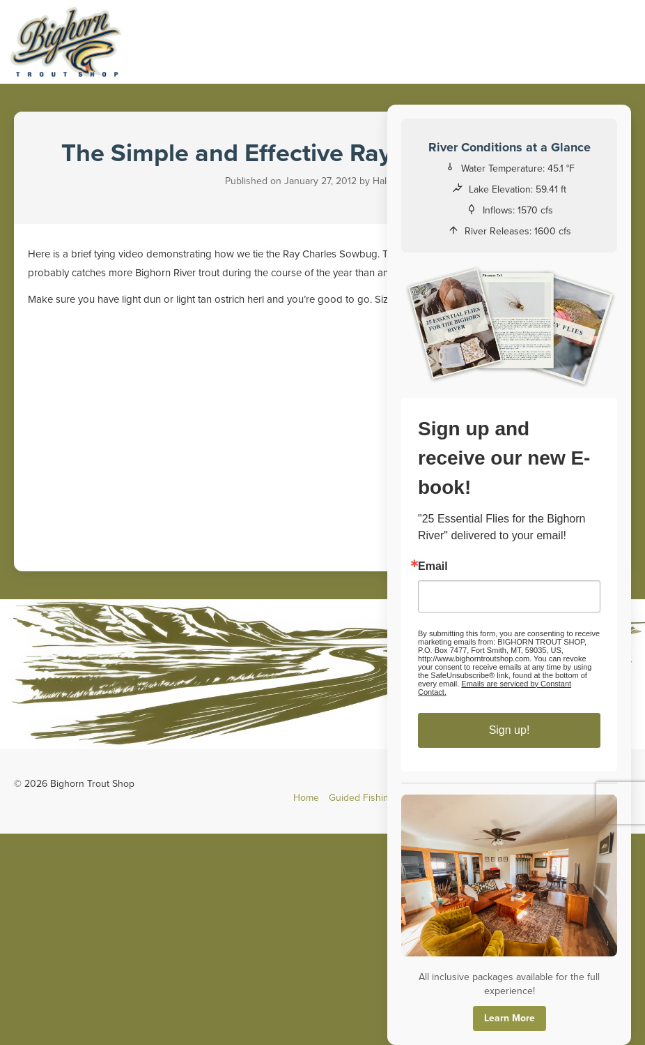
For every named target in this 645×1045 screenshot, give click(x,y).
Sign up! (509, 730)
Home (306, 798)
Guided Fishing (361, 798)
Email (433, 566)
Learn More (509, 1018)
